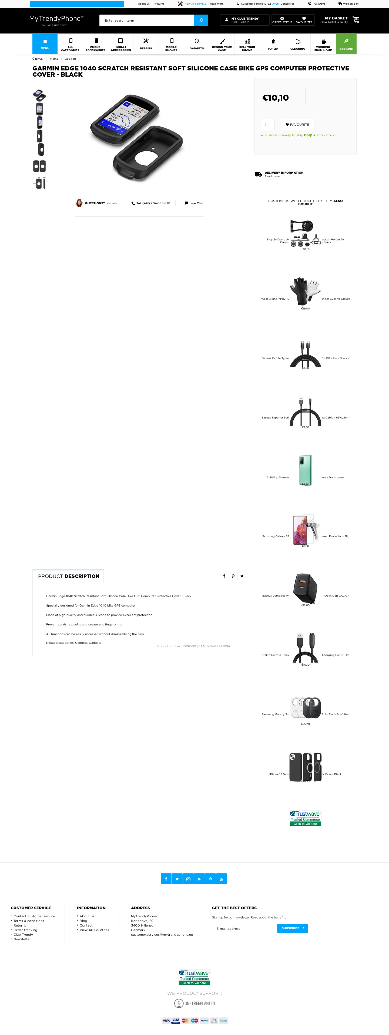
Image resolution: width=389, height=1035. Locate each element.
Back (39, 58)
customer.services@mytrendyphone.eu (162, 934)
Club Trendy (23, 934)
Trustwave (316, 4)
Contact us (287, 4)
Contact (86, 925)
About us (144, 4)
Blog (83, 920)
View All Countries (94, 930)
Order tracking (25, 930)
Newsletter (22, 939)
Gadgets (81, 642)
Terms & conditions (29, 920)
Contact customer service (34, 916)
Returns (160, 4)
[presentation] (153, 20)
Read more (216, 4)
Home (54, 58)
